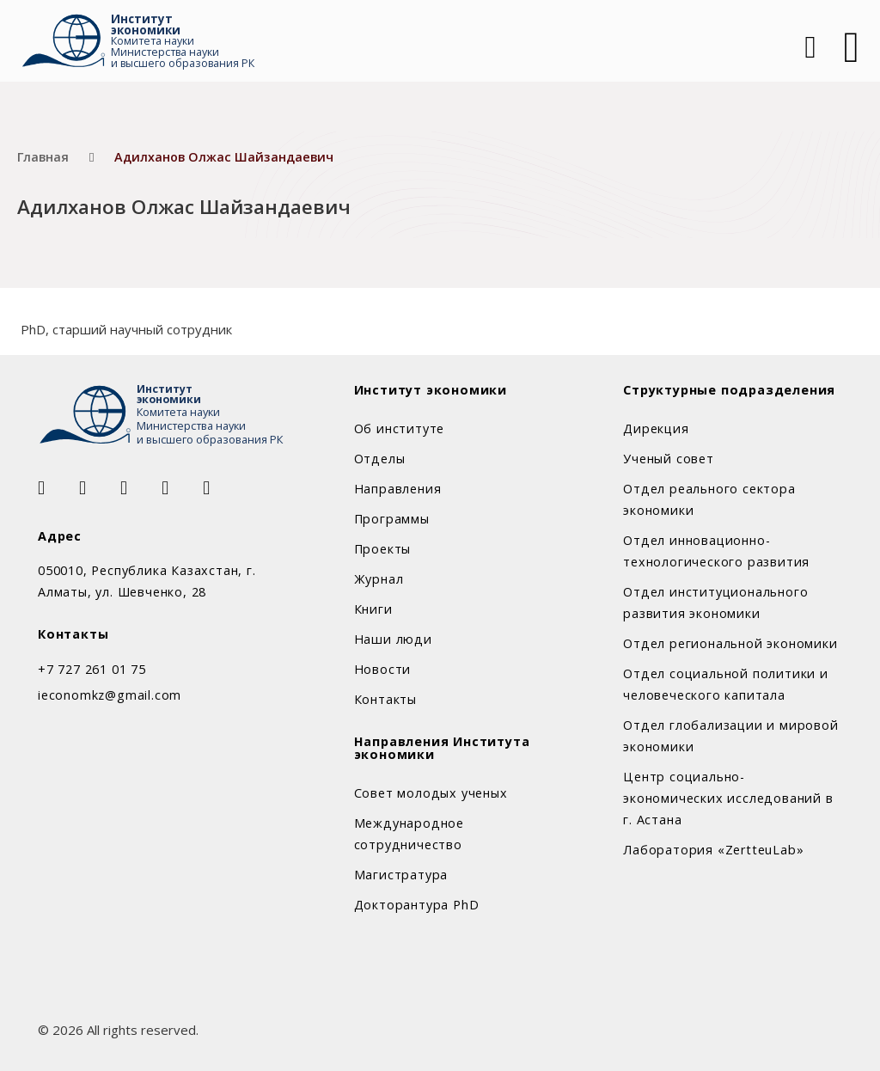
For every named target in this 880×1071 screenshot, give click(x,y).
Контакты (385, 699)
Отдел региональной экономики (730, 643)
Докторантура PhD (417, 905)
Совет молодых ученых (431, 793)
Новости (383, 669)
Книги (373, 609)
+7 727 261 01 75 (92, 669)
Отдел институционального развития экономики (715, 602)
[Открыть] (851, 47)
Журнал (379, 579)
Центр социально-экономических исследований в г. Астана (728, 798)
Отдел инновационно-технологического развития (716, 551)
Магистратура (401, 874)
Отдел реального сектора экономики (709, 499)
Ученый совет (668, 458)
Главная (43, 157)
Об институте (399, 428)
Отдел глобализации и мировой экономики (730, 736)
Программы (392, 519)
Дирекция (655, 428)
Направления (398, 488)
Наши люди (393, 639)
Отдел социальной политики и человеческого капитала (725, 684)
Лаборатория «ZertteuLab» (713, 850)
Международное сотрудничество (409, 834)
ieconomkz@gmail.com (109, 695)
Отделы (380, 458)
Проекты (383, 549)
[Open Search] (808, 47)
